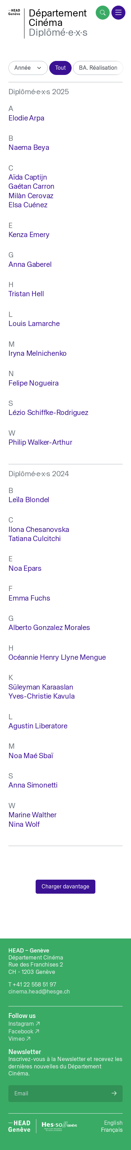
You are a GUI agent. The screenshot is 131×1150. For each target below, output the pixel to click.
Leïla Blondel (28, 499)
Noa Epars (25, 568)
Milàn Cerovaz (30, 195)
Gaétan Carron (31, 186)
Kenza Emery (29, 234)
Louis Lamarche (34, 323)
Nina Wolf (24, 824)
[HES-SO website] (59, 1126)
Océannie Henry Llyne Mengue (57, 657)
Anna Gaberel (29, 264)
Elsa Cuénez (28, 204)
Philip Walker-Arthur (40, 442)
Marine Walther (32, 814)
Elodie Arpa (26, 118)
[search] (103, 13)
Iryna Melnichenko (37, 353)
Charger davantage (65, 886)
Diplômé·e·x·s (58, 32)
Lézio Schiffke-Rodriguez (48, 412)
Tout (60, 67)
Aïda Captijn (27, 177)
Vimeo (16, 1038)
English (113, 1122)
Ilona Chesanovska (38, 529)
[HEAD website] (19, 1126)
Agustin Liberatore (37, 725)
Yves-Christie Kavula (41, 696)
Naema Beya (28, 147)
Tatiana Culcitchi (34, 538)
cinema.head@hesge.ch (39, 991)
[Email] (65, 1093)
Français (112, 1129)
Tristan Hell (26, 293)
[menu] (118, 13)
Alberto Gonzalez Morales (49, 627)
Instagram (21, 1023)
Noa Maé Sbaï (30, 755)
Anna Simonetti (33, 785)
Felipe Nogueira (33, 383)
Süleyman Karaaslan (40, 687)
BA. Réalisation (98, 67)
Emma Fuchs (29, 598)
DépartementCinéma (58, 18)
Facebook (20, 1031)
